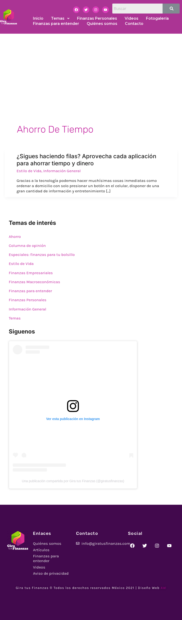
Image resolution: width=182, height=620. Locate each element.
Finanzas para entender (30, 290)
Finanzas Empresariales (31, 272)
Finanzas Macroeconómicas (34, 281)
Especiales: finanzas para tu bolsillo (42, 254)
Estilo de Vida (29, 170)
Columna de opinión (27, 245)
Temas (15, 318)
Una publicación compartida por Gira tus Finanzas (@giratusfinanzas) (73, 481)
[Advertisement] (91, 69)
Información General (62, 170)
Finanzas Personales (27, 299)
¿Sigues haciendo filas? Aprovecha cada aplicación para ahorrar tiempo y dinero (86, 160)
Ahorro (15, 236)
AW (163, 588)
